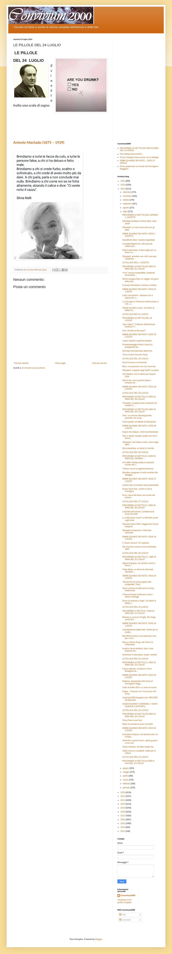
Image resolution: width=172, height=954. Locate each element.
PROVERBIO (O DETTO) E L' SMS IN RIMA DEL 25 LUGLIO (139, 558)
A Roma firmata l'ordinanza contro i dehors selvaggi (137, 595)
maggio (126, 772)
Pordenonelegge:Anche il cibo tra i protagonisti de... (137, 345)
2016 (123, 819)
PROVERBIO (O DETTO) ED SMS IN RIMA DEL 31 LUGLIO (138, 267)
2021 (123, 800)
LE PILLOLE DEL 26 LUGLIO (135, 553)
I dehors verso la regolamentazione (137, 469)
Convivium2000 (128, 895)
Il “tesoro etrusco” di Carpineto (135, 543)
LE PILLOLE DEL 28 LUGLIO (135, 452)
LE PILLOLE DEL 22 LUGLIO (135, 757)
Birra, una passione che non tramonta (138, 366)
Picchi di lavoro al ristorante (134, 362)
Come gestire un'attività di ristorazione (139, 422)
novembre (127, 196)
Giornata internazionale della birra (137, 351)
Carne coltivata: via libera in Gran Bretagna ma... (137, 670)
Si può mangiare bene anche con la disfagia (139, 157)
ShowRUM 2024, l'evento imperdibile (138, 240)
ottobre (126, 200)
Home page (60, 363)
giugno (126, 768)
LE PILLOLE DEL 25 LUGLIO (135, 607)
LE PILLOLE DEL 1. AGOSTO (135, 262)
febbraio (127, 783)
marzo (126, 780)
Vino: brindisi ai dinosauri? (134, 330)
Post (122, 915)
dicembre (127, 192)
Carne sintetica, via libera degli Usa (137, 747)
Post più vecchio (99, 363)
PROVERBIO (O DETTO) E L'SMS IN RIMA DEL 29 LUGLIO (139, 398)
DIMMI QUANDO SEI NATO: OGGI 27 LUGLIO (139, 480)
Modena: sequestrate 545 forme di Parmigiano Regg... (137, 682)
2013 (123, 831)
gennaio (126, 787)
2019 (123, 808)
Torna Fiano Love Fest (132, 720)
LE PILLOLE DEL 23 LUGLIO (135, 710)
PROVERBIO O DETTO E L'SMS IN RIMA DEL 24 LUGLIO (138, 612)
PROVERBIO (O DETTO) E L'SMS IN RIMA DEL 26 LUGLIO (139, 506)
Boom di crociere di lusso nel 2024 (137, 724)
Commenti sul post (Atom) (33, 368)
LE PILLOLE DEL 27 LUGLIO (135, 501)
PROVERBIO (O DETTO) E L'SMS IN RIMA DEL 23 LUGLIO (139, 663)
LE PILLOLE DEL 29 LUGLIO (135, 393)
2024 (123, 189)
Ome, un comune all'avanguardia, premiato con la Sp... (137, 416)
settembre (127, 204)
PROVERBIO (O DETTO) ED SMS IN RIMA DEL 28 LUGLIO (138, 410)
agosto (126, 208)
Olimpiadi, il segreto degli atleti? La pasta (140, 370)
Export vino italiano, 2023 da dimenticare (140, 432)
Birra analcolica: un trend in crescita (138, 448)
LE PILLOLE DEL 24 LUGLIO (135, 658)
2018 (123, 812)
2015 (123, 823)
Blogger (98, 939)
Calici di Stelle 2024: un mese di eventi (139, 687)
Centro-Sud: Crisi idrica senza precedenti (140, 485)
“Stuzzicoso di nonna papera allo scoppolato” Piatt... (136, 583)
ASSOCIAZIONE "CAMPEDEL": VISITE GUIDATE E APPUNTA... (140, 705)
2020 (123, 804)
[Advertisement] (138, 88)
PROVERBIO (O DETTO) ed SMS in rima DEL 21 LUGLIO (138, 762)
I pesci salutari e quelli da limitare (137, 341)
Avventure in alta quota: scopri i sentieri (139, 655)
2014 (123, 827)
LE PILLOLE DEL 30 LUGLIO (135, 359)
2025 (123, 185)
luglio (125, 211)
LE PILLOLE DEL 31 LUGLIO (135, 314)
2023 (123, 792)
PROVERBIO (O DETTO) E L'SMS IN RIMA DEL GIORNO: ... (139, 457)
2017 (123, 815)
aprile (125, 776)
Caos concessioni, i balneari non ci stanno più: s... (137, 296)
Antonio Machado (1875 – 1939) (38, 142)
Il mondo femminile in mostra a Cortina (139, 285)
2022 (123, 796)
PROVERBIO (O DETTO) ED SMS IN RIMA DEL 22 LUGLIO (138, 715)
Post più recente (21, 363)
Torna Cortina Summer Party (135, 355)
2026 (123, 181)
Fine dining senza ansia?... (132, 154)
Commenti (125, 920)
